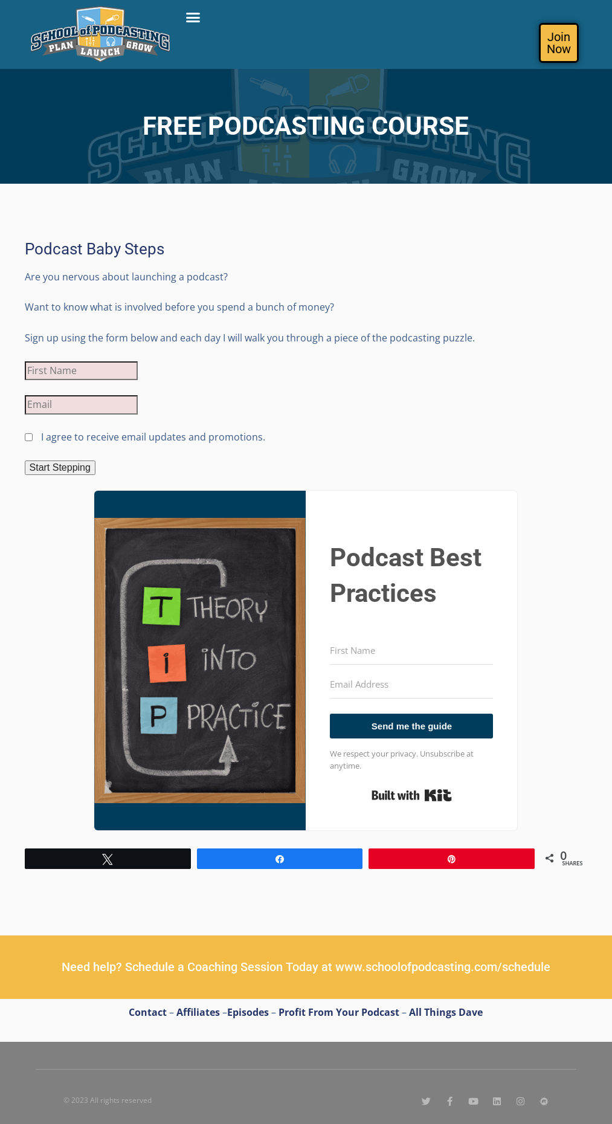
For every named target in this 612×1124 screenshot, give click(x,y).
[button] (193, 17)
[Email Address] (411, 685)
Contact (148, 1012)
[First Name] (411, 651)
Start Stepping (60, 467)
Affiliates (198, 1012)
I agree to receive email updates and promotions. (145, 437)
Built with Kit (412, 795)
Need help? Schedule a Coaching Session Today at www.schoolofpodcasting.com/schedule (306, 967)
